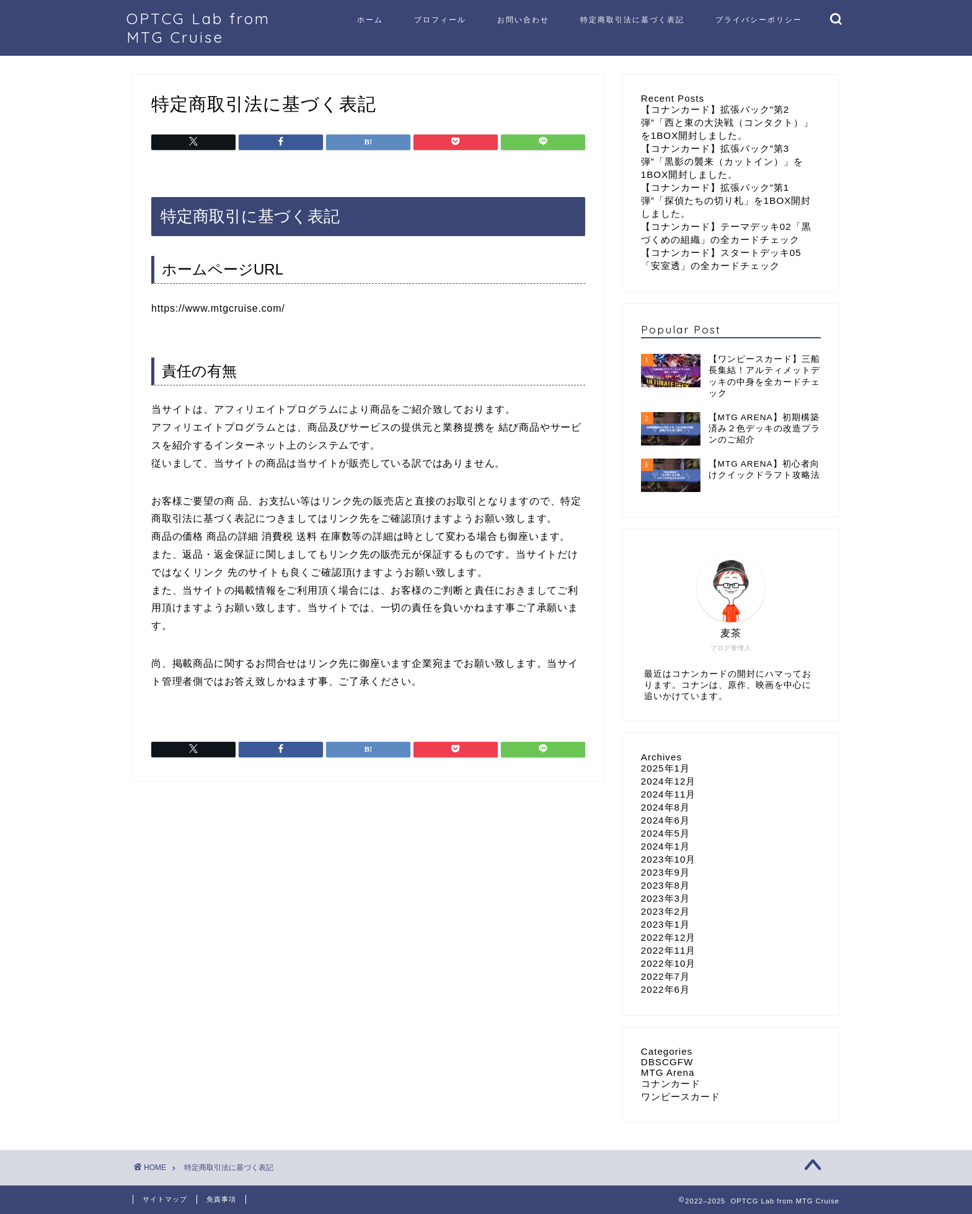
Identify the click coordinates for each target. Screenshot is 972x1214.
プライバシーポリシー (758, 19)
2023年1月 (665, 924)
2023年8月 (665, 885)
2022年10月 (668, 963)
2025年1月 (665, 768)
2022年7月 (665, 976)
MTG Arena (668, 1072)
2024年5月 (665, 833)
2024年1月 (665, 846)
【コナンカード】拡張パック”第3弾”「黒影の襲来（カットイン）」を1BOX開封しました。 (722, 161)
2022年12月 (668, 937)
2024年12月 (668, 781)
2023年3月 (665, 898)
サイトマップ (165, 1199)
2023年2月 (665, 911)
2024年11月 (668, 794)
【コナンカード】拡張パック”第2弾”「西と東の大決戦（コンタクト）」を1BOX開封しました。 (727, 122)
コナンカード (670, 1083)
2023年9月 (665, 872)
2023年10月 (668, 859)
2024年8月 (665, 807)
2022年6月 (665, 989)
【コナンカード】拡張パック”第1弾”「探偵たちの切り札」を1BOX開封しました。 (726, 200)
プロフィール (440, 19)
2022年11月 (668, 950)
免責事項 (221, 1199)
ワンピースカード (680, 1096)
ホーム (370, 19)
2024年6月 (665, 820)
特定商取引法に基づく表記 (632, 19)
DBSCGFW (667, 1062)
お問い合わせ (523, 19)
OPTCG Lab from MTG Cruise (198, 27)
